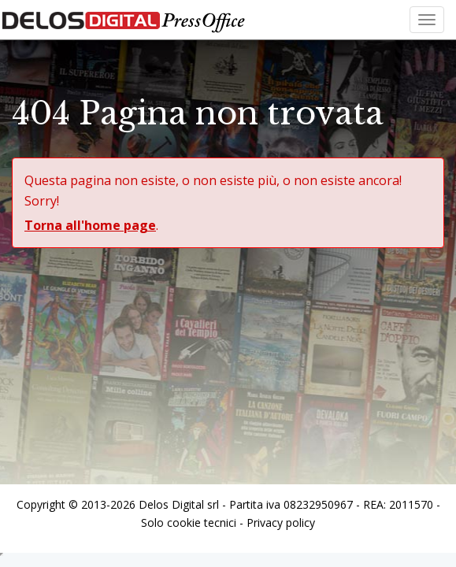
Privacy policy (281, 522)
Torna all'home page (90, 225)
